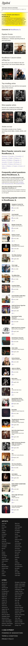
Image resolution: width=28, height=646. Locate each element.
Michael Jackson (5, 566)
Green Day (4, 557)
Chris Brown (17, 525)
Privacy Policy (8, 639)
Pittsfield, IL (10, 160)
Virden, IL (4, 166)
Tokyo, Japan (17, 618)
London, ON (4, 600)
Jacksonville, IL (5, 158)
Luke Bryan (17, 562)
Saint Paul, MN (5, 587)
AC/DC (16, 537)
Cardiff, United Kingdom (6, 620)
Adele (3, 537)
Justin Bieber (4, 545)
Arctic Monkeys (18, 543)
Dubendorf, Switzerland (19, 611)
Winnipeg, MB (4, 593)
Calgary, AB (4, 596)
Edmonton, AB (5, 612)
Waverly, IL (4, 160)
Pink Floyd (17, 541)
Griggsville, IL (17, 160)
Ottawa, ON (4, 603)
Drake (3, 528)
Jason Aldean (17, 573)
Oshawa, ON (4, 602)
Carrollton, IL (12, 156)
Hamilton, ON (4, 594)
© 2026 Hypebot (8, 630)
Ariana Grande (5, 561)
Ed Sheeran (4, 534)
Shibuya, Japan (18, 616)
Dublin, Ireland (18, 598)
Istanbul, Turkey (18, 612)
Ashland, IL (4, 168)
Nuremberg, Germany (19, 593)
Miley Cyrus (17, 523)
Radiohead (17, 557)
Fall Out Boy (17, 548)
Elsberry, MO (12, 164)
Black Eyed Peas (18, 564)
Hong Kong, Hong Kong (19, 614)
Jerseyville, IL (5, 162)
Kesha (16, 559)
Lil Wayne (4, 575)
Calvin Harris (17, 575)
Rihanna (3, 552)
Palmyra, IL (17, 158)
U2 (2, 550)
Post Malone (17, 530)
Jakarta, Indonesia (18, 620)
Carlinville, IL (18, 162)
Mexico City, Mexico (6, 614)
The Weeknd (4, 555)
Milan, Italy (17, 600)
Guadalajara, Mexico (6, 616)
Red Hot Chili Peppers (6, 543)
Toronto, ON (4, 605)
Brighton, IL (10, 166)
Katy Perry (4, 530)
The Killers (17, 553)
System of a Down (18, 539)
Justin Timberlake (18, 527)
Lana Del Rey (17, 536)
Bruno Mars (4, 527)
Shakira (16, 561)
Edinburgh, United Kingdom (7, 623)
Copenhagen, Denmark (19, 589)
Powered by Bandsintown (12, 633)
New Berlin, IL (5, 164)
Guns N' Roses (18, 550)
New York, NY (4, 582)
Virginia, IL (16, 166)
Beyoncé (3, 548)
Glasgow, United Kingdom (20, 584)
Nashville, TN (4, 589)
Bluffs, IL (12, 158)
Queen (3, 573)
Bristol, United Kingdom (6, 625)
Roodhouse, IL (15, 29)
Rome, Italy (17, 603)
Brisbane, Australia (18, 621)
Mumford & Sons (18, 546)
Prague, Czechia (18, 587)
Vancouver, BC (5, 607)
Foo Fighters (17, 532)
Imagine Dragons (5, 559)
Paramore (4, 571)
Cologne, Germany (18, 591)
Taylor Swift (4, 523)
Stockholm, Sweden (19, 609)
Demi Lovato (17, 552)
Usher (3, 570)
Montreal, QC (4, 611)
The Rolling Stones (18, 566)
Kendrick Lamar (5, 568)
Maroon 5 (4, 536)
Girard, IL (18, 164)
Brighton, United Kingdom (20, 585)
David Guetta (17, 545)
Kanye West (17, 528)
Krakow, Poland (18, 605)
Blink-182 (17, 555)
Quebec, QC (4, 598)
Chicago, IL (4, 585)
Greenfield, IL (19, 156)
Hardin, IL (11, 162)
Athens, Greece (18, 596)
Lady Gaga (4, 539)
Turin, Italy (17, 602)
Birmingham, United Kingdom (20, 582)
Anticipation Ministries (20, 183)
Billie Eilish (4, 564)
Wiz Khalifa (17, 571)
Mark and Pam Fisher (9, 183)
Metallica (3, 553)
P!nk (3, 562)
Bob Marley (17, 568)
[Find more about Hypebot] (14, 3)
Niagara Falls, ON (5, 609)
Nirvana (16, 534)
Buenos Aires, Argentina (19, 623)
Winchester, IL (5, 156)
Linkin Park (4, 541)
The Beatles (4, 546)
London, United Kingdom (7, 621)
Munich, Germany (18, 594)
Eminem (3, 525)
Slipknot (16, 570)
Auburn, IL (21, 166)
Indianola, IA (4, 584)
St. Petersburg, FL (5, 591)
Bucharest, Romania (19, 607)
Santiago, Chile (18, 625)
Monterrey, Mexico (5, 618)
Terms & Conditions (10, 636)
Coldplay (3, 532)
